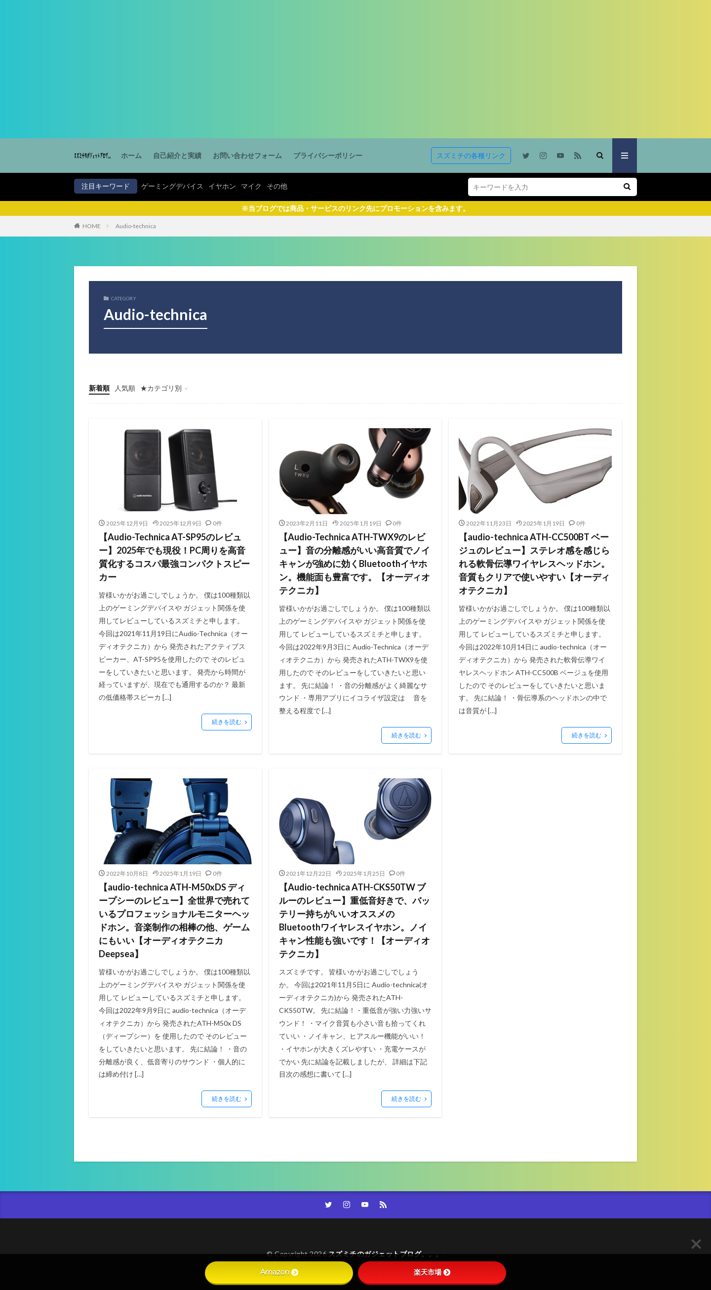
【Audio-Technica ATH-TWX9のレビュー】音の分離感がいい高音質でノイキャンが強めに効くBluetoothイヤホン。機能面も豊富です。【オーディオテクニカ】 (354, 563)
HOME (91, 226)
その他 (277, 186)
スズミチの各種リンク (471, 155)
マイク (251, 186)
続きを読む (226, 722)
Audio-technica (136, 226)
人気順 (125, 388)
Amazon (279, 1272)
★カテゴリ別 (161, 388)
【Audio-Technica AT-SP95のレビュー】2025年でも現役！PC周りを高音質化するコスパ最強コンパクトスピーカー (174, 556)
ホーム (131, 155)
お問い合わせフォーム (247, 155)
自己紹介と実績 (177, 155)
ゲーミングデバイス (172, 186)
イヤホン (222, 186)
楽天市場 (432, 1272)
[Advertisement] (296, 69)
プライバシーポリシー (327, 155)
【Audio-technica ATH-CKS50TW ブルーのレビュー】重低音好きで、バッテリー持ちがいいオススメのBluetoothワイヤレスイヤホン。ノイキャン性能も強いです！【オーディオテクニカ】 (354, 920)
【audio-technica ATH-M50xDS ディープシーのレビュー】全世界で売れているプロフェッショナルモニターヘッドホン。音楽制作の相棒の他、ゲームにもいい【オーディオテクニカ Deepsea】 (174, 920)
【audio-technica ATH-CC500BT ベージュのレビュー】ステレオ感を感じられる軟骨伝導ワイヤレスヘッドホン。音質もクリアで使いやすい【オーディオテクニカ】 (534, 563)
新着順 (99, 388)
